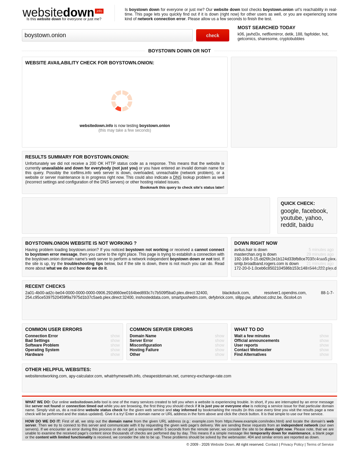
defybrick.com (220, 297)
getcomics (246, 38)
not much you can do (193, 263)
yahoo (313, 218)
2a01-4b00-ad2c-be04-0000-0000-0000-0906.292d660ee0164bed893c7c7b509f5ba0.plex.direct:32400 (116, 293)
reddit (288, 225)
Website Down (222, 444)
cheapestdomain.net (161, 376)
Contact (271, 444)
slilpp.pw (242, 297)
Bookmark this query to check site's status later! (182, 187)
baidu (306, 225)
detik (289, 34)
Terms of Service (320, 444)
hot (324, 34)
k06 (241, 34)
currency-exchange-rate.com (205, 376)
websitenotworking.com (46, 376)
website (63, 12)
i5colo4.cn (293, 297)
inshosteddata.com (152, 297)
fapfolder (312, 34)
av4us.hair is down (250, 249)
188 (299, 34)
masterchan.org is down (255, 254)
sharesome (267, 38)
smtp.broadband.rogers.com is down (266, 263)
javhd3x (253, 34)
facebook (314, 211)
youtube (291, 218)
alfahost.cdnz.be (266, 297)
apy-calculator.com (85, 376)
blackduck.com (235, 293)
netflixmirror (272, 34)
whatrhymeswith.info (122, 376)
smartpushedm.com (188, 297)
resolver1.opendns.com (285, 293)
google (290, 211)
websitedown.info (96, 125)
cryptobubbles (292, 38)
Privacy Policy (292, 444)
